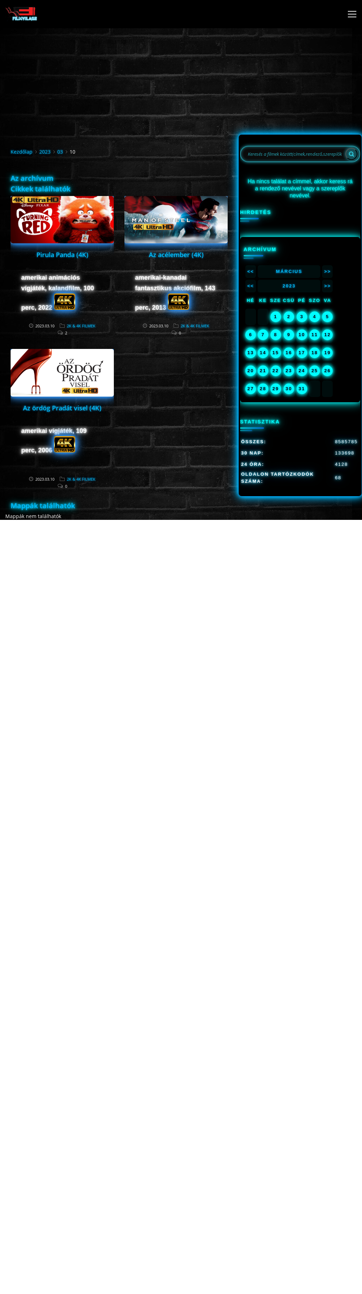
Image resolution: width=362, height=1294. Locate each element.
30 (289, 388)
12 (327, 334)
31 (302, 388)
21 (263, 370)
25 (314, 370)
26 (327, 370)
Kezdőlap (22, 151)
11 (314, 334)
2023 (45, 151)
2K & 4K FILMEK (81, 325)
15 (275, 352)
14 (263, 352)
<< (250, 271)
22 (275, 370)
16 (289, 352)
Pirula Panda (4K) (62, 254)
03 (60, 151)
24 (302, 370)
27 (250, 388)
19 (327, 352)
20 (250, 370)
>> (327, 271)
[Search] (351, 154)
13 (250, 352)
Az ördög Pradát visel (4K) (62, 407)
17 (302, 352)
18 (314, 352)
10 (302, 334)
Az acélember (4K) (176, 254)
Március (289, 271)
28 (263, 388)
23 (289, 370)
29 (275, 388)
